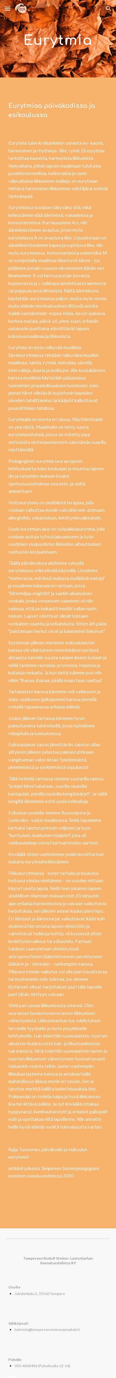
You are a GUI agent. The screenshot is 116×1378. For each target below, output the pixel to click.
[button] (7, 8)
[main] (58, 39)
